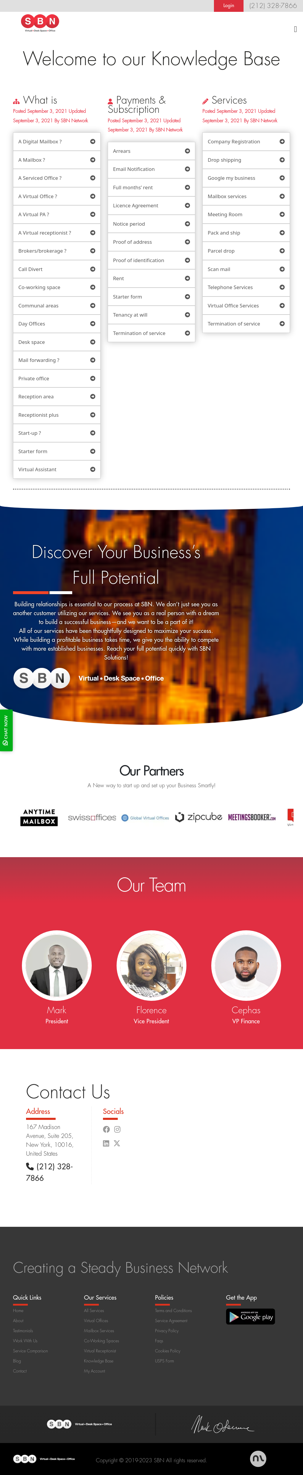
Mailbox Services (99, 1331)
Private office (33, 378)
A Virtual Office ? (37, 196)
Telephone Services (230, 287)
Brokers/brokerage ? (42, 250)
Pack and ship (224, 232)
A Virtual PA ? (33, 214)
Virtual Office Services (233, 305)
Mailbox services (227, 196)
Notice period (129, 223)
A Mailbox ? (31, 159)
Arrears (121, 151)
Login (228, 5)
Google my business (231, 177)
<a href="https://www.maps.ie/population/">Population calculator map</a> (229, 1131)
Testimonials (23, 1331)
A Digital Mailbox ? (40, 141)
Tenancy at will (130, 314)
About (18, 1321)
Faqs (159, 1341)
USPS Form (164, 1361)
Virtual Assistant (37, 469)
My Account (94, 1371)
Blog (17, 1361)
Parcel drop (221, 250)
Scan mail (219, 269)
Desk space (31, 342)
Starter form (32, 451)
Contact (20, 1371)
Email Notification (134, 169)
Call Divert (30, 269)
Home (18, 1311)
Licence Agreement (135, 205)
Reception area (36, 396)
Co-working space (39, 287)
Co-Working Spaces (101, 1341)
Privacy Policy (166, 1331)
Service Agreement (171, 1321)
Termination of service (139, 333)
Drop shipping (224, 159)
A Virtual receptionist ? (44, 232)
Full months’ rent (133, 187)
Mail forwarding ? (38, 360)
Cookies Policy (167, 1351)
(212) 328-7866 (273, 6)
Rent (118, 278)
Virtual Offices (96, 1321)
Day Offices (31, 323)
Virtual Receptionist (100, 1351)
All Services (94, 1311)
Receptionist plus (38, 414)
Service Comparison (30, 1351)
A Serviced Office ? (40, 177)
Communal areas (38, 305)
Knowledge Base (98, 1361)
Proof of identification (138, 260)
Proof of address (132, 241)
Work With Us (25, 1341)
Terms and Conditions (173, 1311)
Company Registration (234, 141)
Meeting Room (225, 214)
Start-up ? (29, 432)
